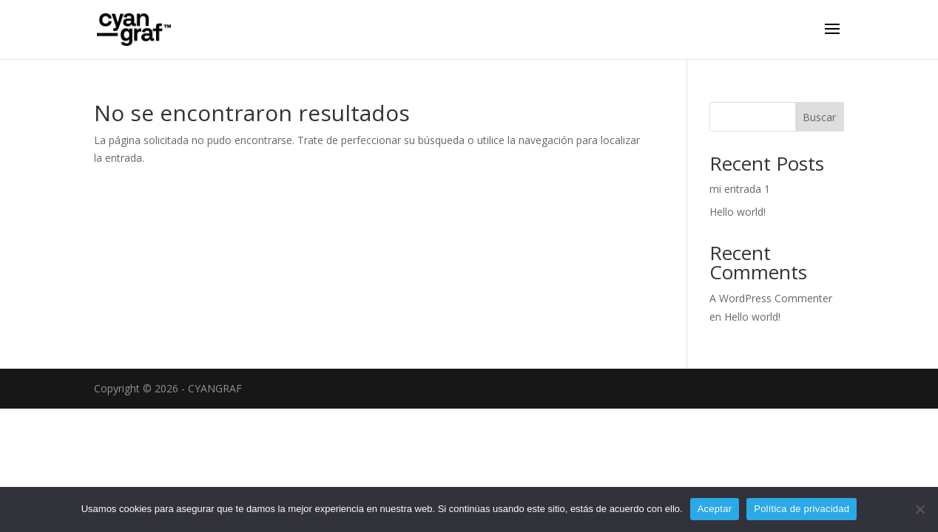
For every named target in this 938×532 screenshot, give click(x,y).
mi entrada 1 (739, 189)
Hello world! (737, 212)
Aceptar (715, 508)
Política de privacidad (801, 508)
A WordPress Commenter (770, 298)
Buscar (819, 117)
